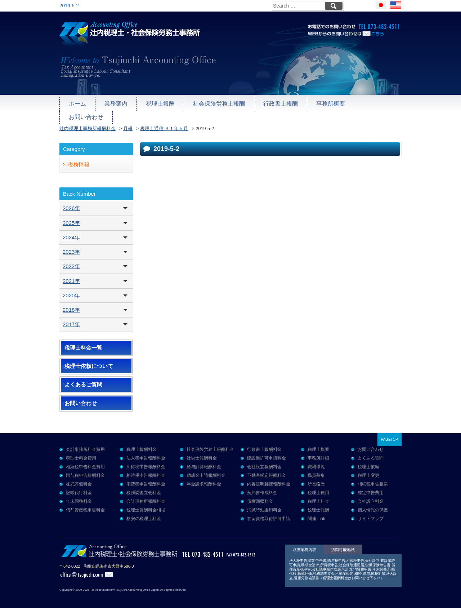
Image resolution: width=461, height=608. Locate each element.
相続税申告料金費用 (85, 462)
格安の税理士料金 (143, 514)
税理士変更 (368, 471)
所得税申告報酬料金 (145, 462)
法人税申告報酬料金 (145, 453)
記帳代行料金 (79, 488)
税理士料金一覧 (83, 343)
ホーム (77, 103)
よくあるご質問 (83, 380)
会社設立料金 (371, 497)
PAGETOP (389, 435)
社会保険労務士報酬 (213, 103)
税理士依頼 (368, 462)
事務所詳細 (318, 453)
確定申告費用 (371, 488)
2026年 (71, 204)
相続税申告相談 (373, 479)
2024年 (71, 233)
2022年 (71, 262)
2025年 (71, 219)
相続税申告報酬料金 (145, 471)
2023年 (71, 247)
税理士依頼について (88, 362)
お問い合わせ (368, 103)
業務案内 (114, 103)
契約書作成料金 (262, 488)
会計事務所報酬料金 (145, 497)
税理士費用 (318, 488)
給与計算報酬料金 (204, 462)
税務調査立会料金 (143, 488)
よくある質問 (371, 453)
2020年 (71, 291)
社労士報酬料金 (202, 453)
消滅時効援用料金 (264, 505)
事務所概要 (320, 103)
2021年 (71, 277)
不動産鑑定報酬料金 (266, 471)
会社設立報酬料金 (264, 462)
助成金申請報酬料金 (206, 471)
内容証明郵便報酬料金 (268, 479)
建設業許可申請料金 (266, 453)
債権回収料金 (260, 497)
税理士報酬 (156, 103)
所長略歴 (316, 479)
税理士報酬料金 (141, 445)
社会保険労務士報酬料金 (210, 445)
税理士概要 (318, 445)
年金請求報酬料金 (204, 479)
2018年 (71, 305)
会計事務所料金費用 (85, 445)
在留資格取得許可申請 (268, 514)
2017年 (71, 320)
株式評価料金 (79, 479)
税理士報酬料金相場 (145, 505)
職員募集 (316, 471)
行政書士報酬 (272, 103)
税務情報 (78, 160)
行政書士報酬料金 (264, 445)
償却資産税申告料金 (85, 505)
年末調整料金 (79, 497)
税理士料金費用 (81, 453)
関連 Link (316, 514)
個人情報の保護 (373, 505)
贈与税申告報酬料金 (85, 471)
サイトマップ (371, 514)
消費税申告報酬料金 (145, 479)
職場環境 (316, 462)
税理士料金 (318, 497)
